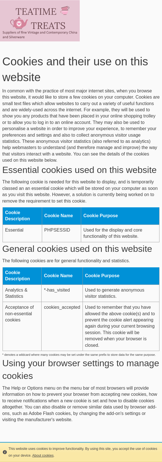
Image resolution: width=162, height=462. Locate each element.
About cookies (42, 455)
